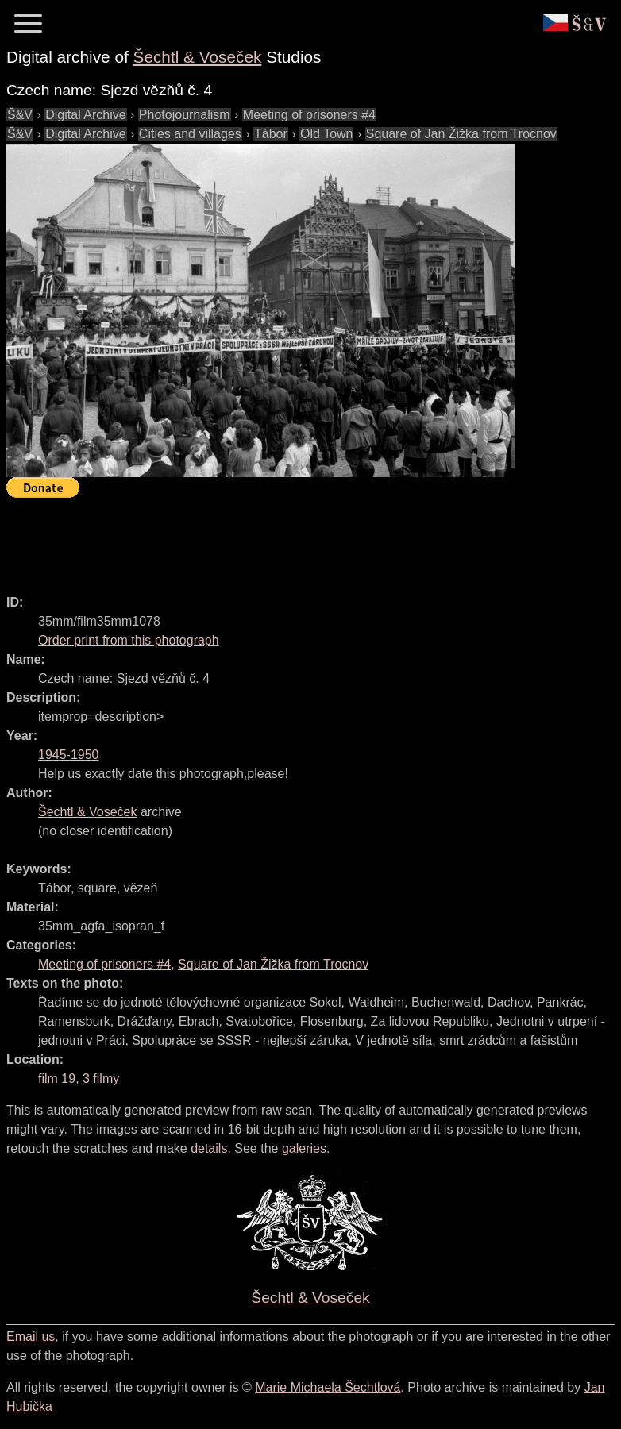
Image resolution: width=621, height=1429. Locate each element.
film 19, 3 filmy (78, 1078)
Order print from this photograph (128, 640)
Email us (30, 1336)
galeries (304, 1148)
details (209, 1148)
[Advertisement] (295, 539)
